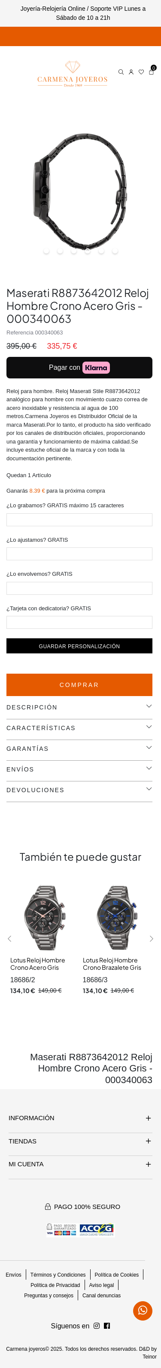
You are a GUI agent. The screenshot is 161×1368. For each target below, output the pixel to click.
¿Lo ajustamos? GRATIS (37, 540)
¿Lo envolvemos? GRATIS (39, 574)
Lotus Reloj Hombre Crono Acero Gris (37, 963)
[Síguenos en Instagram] (107, 1326)
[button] (9, 939)
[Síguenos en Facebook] (97, 1326)
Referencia (19, 332)
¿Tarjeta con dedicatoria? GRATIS (48, 608)
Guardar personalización (79, 646)
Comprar (80, 684)
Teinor (150, 1357)
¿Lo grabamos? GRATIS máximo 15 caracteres (65, 505)
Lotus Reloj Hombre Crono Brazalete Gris (112, 963)
